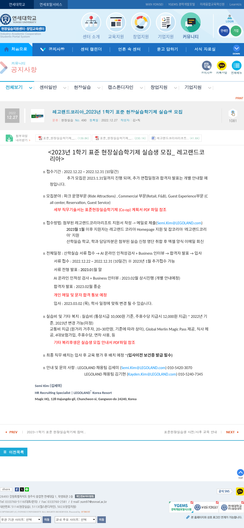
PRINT (239, 98)
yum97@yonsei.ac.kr (93, 501)
